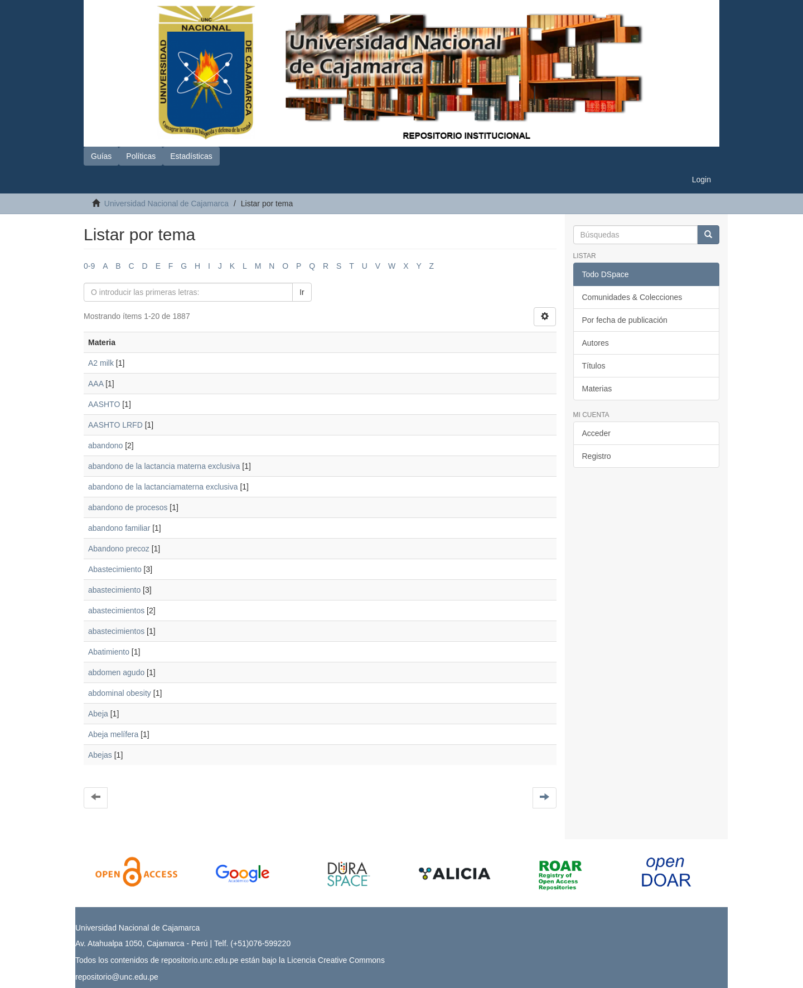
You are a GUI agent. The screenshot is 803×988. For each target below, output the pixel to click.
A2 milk (101, 363)
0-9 (89, 265)
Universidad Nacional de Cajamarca (166, 203)
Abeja (98, 713)
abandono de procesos (127, 507)
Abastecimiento (115, 569)
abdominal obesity (119, 693)
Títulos (594, 365)
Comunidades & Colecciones (632, 297)
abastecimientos (116, 610)
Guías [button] (101, 156)
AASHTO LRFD (115, 424)
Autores (595, 342)
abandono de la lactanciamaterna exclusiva (163, 486)
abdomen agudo (116, 672)
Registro (596, 456)
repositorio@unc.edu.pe (116, 976)
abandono (105, 445)
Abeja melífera (113, 734)
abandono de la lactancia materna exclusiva (164, 466)
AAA (95, 383)
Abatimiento (108, 651)
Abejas (100, 754)
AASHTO (104, 404)
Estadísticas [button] (191, 156)
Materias (597, 388)
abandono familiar (119, 528)
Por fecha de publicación (624, 320)
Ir (301, 292)
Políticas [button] (141, 156)
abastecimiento (114, 589)
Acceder (596, 433)
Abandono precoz (118, 548)
